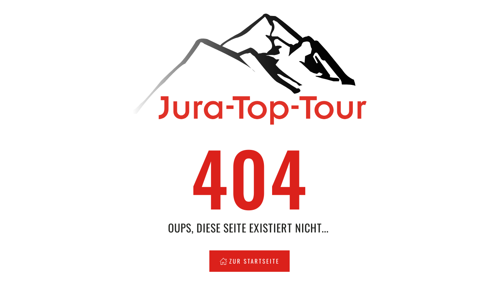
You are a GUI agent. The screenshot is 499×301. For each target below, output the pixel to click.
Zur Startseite (249, 261)
